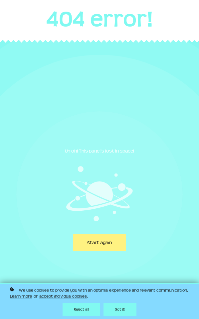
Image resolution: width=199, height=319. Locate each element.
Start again (99, 243)
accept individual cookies (63, 297)
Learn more (21, 297)
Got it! (120, 310)
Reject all (81, 310)
